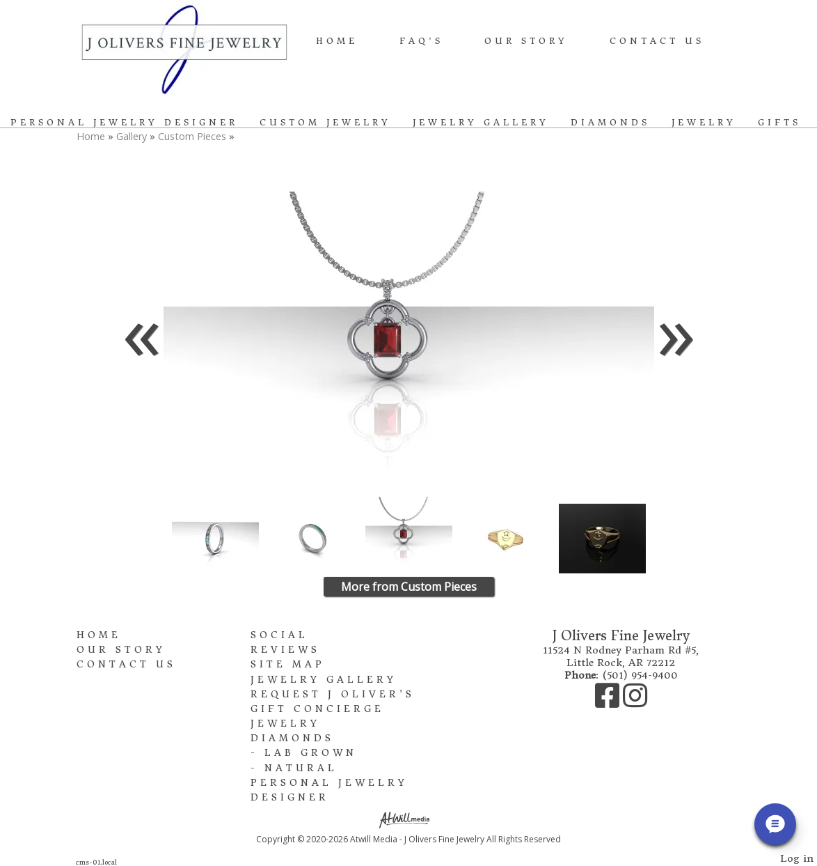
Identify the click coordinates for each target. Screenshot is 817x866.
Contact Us (657, 41)
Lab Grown (310, 753)
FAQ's (421, 41)
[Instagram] (635, 702)
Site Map (288, 664)
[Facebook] (609, 702)
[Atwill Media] (408, 819)
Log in (797, 858)
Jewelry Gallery (481, 122)
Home (337, 41)
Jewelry (704, 122)
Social (279, 635)
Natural (301, 768)
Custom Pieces (192, 136)
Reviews (285, 650)
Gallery (133, 136)
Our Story (526, 41)
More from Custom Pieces (409, 586)
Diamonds (610, 122)
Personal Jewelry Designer (124, 122)
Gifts (779, 122)
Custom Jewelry (325, 122)
